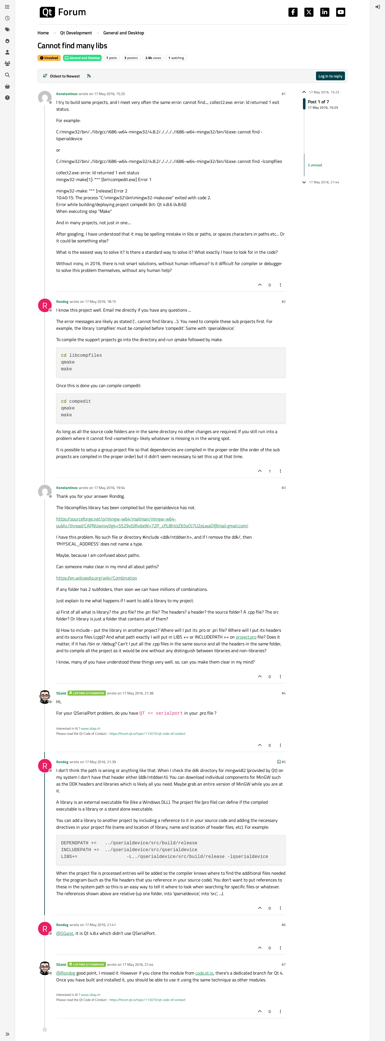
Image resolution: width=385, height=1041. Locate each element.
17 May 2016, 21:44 (137, 964)
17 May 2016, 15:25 (109, 93)
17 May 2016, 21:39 (100, 762)
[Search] (7, 74)
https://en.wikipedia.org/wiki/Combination (96, 577)
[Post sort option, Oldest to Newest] (61, 76)
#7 (284, 964)
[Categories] (7, 6)
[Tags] (7, 29)
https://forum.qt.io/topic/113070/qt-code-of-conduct (147, 733)
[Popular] (7, 40)
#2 (284, 301)
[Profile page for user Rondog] (45, 305)
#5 (284, 762)
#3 (284, 487)
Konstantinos (67, 93)
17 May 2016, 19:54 (109, 487)
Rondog (62, 301)
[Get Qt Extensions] (7, 86)
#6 (284, 924)
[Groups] (7, 63)
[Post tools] (281, 284)
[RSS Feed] (89, 76)
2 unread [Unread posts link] (315, 165)
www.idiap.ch (90, 728)
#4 (284, 693)
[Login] (378, 6)
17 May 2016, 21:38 (137, 693)
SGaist (61, 693)
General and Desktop (82, 57)
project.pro (246, 636)
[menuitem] (378, 6)
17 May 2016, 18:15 (100, 301)
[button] (7, 1034)
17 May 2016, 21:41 (100, 924)
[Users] (7, 52)
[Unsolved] (7, 97)
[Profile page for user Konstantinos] (45, 97)
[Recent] (7, 18)
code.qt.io (204, 972)
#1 (284, 93)
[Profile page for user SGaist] (45, 697)
